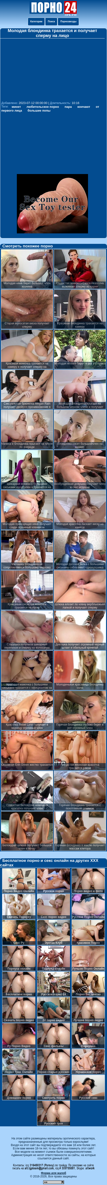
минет (16, 107)
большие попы (39, 110)
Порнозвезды (68, 21)
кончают (83, 107)
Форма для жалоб (53, 1173)
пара (68, 107)
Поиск (51, 21)
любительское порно (43, 107)
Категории (36, 21)
